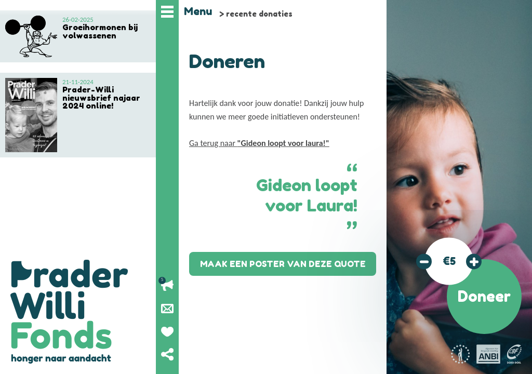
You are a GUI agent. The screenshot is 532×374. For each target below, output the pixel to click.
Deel (167, 354)
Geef (167, 331)
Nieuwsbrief (167, 308)
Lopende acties (167, 285)
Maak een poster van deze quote (283, 264)
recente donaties (259, 13)
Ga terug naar (259, 143)
